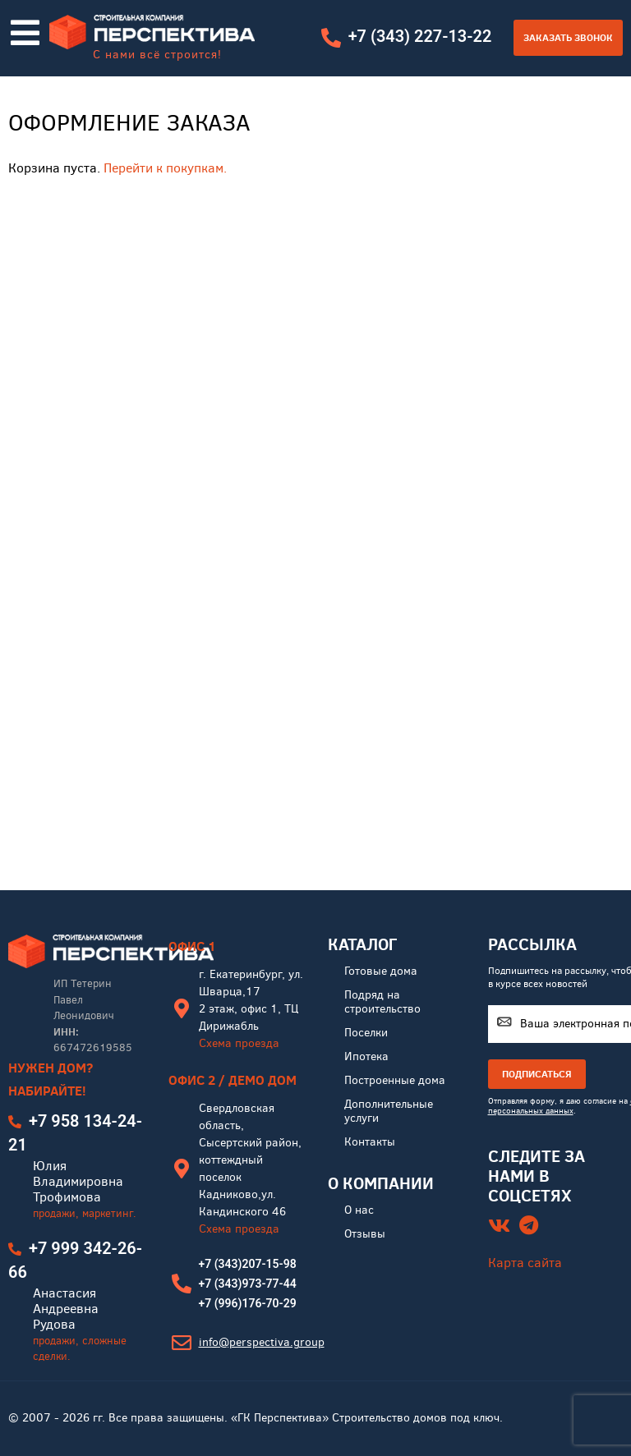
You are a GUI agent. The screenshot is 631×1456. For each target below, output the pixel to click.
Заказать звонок (568, 37)
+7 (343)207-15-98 (248, 1263)
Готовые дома (380, 971)
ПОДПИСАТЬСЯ (537, 1074)
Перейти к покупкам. (165, 168)
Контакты (369, 1142)
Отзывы (364, 1234)
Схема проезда (239, 1043)
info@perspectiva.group (262, 1342)
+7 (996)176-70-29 (248, 1303)
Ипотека (366, 1056)
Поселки (366, 1032)
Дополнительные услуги (388, 1111)
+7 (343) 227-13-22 (419, 37)
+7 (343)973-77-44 (248, 1283)
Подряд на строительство (382, 1002)
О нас (359, 1210)
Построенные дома (394, 1080)
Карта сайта (525, 1262)
